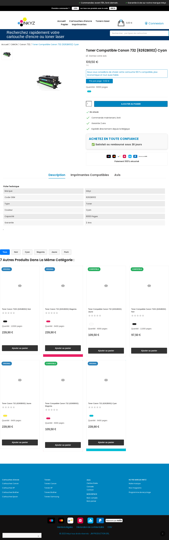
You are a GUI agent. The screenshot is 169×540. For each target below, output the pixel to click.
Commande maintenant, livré (106, 117)
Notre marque (134, 483)
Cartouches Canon (10, 483)
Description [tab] (57, 175)
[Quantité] (89, 103)
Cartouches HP (8, 488)
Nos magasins (135, 488)
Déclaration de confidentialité (90, 527)
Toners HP (48, 488)
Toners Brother (50, 492)
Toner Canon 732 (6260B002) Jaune (16, 403)
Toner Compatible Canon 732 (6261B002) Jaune (105, 310)
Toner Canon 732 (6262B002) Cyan (102, 403)
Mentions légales (65, 527)
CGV (110, 527)
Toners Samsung (51, 496)
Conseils (90, 486)
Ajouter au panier (131, 104)
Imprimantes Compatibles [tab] (90, 175)
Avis (117, 175)
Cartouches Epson (10, 496)
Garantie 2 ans (99, 123)
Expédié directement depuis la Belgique (111, 128)
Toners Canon (50, 483)
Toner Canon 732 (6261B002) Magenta (61, 309)
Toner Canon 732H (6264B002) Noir (16, 309)
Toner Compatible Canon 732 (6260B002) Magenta (62, 404)
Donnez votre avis (98, 56)
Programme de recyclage (140, 492)
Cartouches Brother (10, 492)
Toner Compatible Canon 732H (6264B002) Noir (148, 310)
